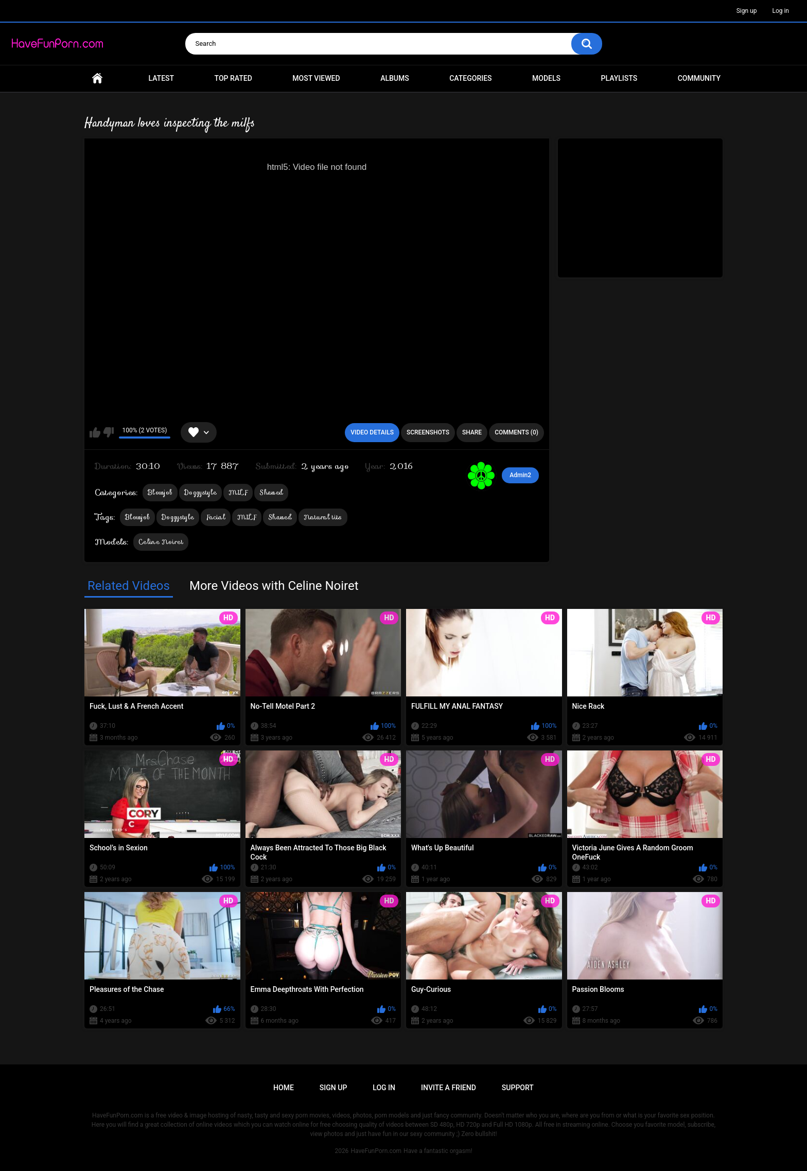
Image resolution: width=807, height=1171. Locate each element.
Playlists (619, 78)
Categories (470, 78)
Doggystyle (200, 492)
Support (518, 1087)
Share (472, 432)
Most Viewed (316, 78)
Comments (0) (516, 432)
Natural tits (323, 517)
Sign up (746, 10)
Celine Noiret (160, 542)
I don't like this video (108, 432)
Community (699, 78)
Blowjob (160, 492)
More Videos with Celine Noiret (274, 586)
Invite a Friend (448, 1087)
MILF (238, 492)
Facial (215, 517)
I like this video (95, 432)
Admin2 (520, 475)
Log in (780, 10)
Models (546, 78)
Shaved (271, 492)
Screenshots (428, 432)
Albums (394, 78)
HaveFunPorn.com (375, 1151)
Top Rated (233, 78)
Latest (161, 78)
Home (97, 78)
